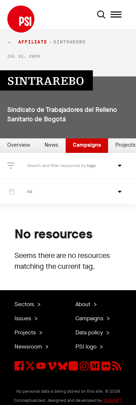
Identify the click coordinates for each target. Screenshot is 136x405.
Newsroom (29, 346)
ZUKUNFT (112, 400)
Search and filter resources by (57, 165)
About (83, 304)
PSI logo (86, 346)
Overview (18, 145)
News (51, 145)
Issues (24, 318)
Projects (26, 332)
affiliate (32, 42)
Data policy (89, 332)
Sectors (25, 304)
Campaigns (87, 145)
